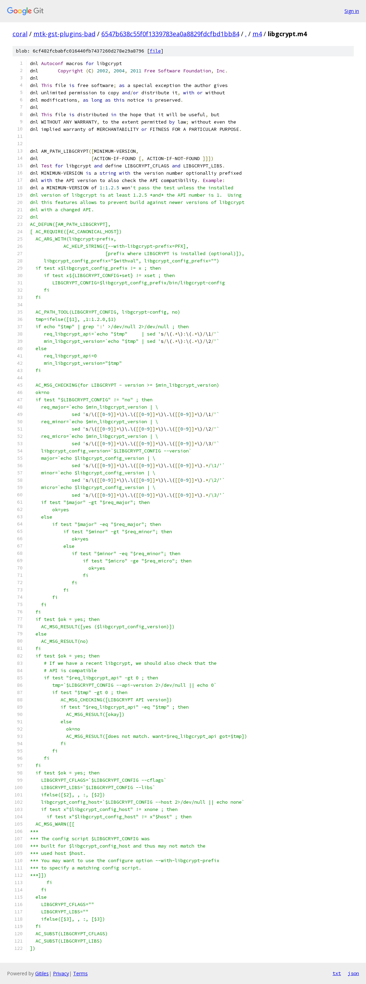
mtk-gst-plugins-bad (64, 34)
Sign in (351, 11)
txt (337, 973)
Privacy (61, 973)
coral (20, 34)
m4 (257, 34)
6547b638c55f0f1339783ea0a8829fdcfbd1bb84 (170, 34)
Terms (80, 973)
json (353, 973)
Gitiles (42, 973)
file (155, 51)
